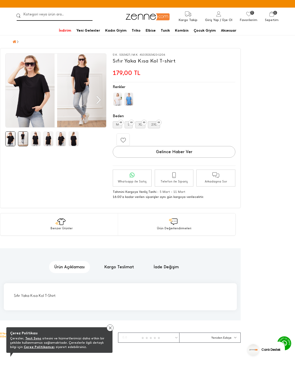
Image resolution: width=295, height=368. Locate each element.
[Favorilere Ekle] (123, 139)
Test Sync (33, 338)
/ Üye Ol (226, 20)
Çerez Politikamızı (39, 347)
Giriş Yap (212, 20)
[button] (98, 100)
